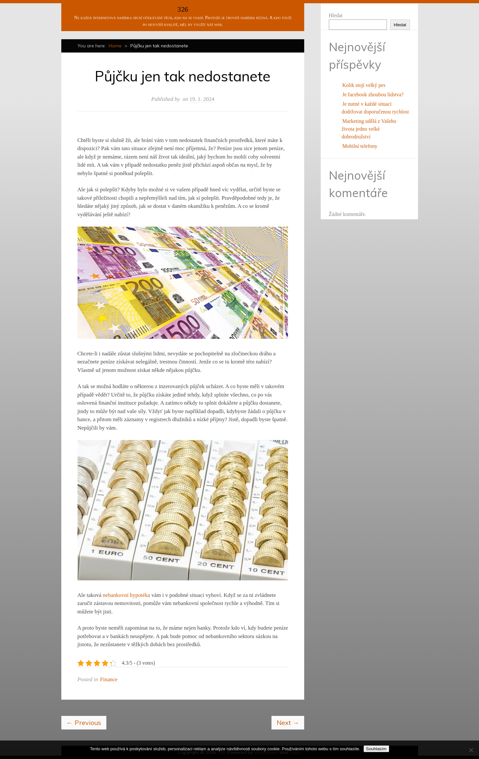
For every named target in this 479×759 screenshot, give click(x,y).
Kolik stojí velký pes (364, 85)
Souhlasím (376, 748)
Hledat (336, 15)
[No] (471, 750)
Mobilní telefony (359, 146)
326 (182, 9)
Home (115, 46)
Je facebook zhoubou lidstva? (373, 94)
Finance (109, 679)
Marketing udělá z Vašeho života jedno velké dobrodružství (369, 128)
